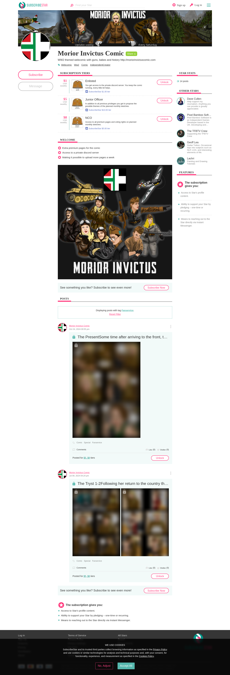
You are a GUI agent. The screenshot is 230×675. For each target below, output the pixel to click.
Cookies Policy (146, 656)
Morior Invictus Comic (79, 326)
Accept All (126, 665)
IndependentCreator (100, 65)
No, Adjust (104, 665)
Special (87, 442)
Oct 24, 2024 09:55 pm (79, 329)
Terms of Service (77, 635)
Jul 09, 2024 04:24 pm (79, 476)
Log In (21, 635)
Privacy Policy (160, 649)
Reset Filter (115, 314)
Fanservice (128, 310)
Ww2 (76, 65)
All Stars (122, 635)
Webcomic (66, 65)
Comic (84, 65)
